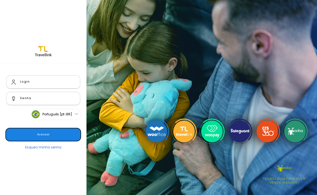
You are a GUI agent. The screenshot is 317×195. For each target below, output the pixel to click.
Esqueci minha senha (43, 147)
